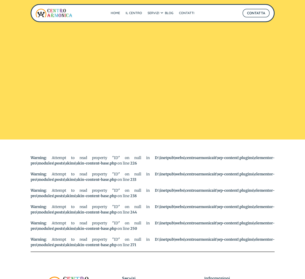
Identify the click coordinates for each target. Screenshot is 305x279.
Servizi (154, 13)
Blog (169, 13)
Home (115, 13)
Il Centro (134, 13)
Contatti (186, 13)
